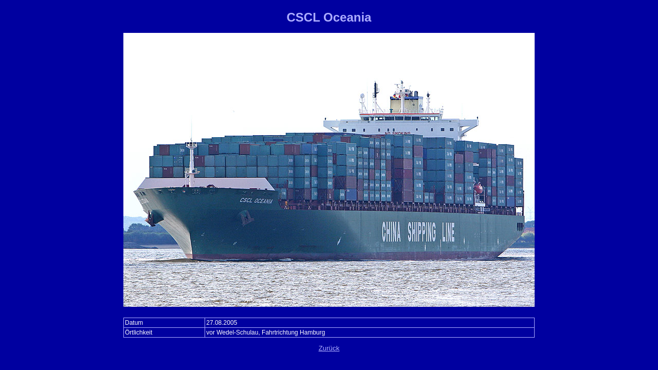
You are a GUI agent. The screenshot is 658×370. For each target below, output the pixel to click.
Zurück (329, 348)
